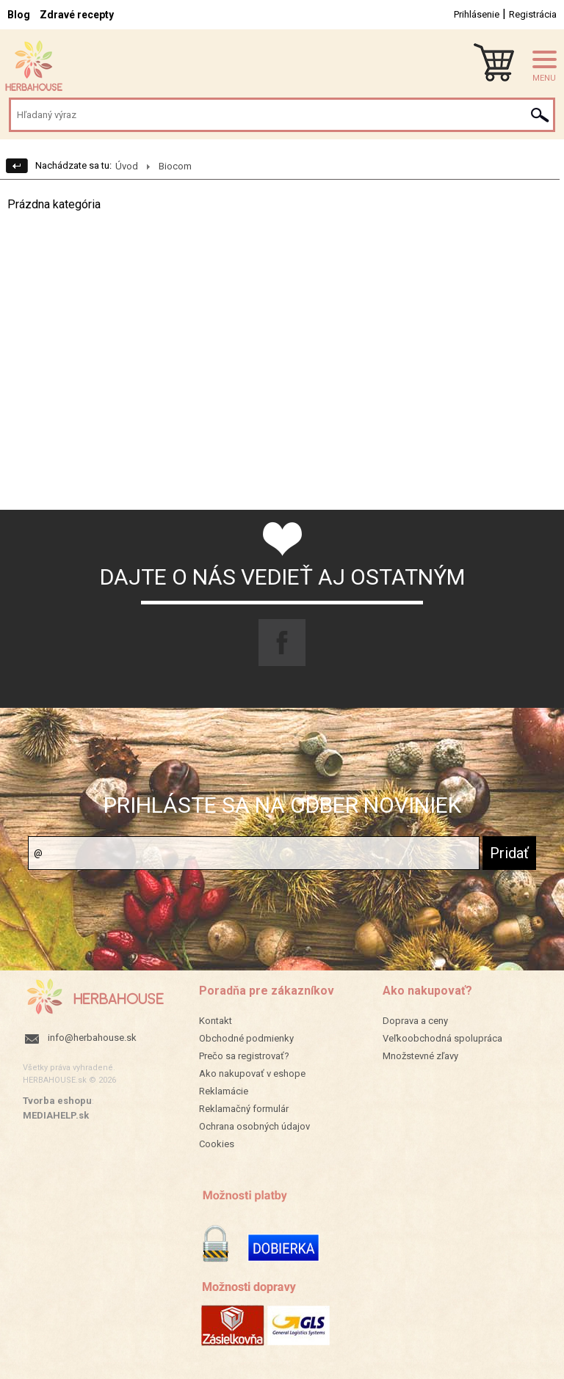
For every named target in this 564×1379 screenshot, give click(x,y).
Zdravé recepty (77, 15)
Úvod (126, 166)
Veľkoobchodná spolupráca (442, 1038)
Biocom (175, 166)
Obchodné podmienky (246, 1038)
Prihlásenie (476, 14)
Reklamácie (223, 1091)
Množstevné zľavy (420, 1055)
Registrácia (533, 14)
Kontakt (215, 1020)
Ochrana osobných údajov (254, 1126)
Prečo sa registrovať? (244, 1055)
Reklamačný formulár (244, 1108)
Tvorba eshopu (57, 1100)
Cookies (216, 1143)
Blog (18, 15)
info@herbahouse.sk (92, 1037)
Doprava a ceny (415, 1020)
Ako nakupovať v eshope (252, 1073)
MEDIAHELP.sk (56, 1115)
